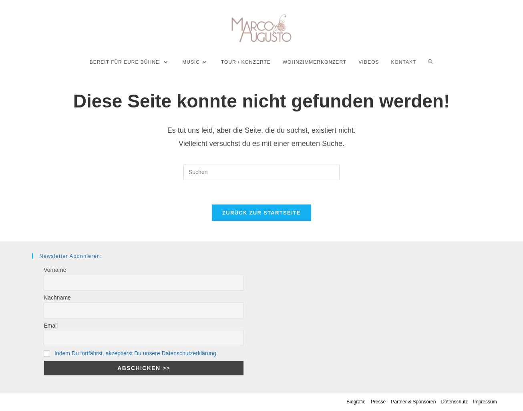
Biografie (355, 402)
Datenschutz (454, 402)
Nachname (57, 297)
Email (51, 325)
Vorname (55, 270)
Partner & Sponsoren (413, 402)
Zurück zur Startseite (261, 213)
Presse (378, 402)
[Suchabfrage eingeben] (261, 172)
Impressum (485, 402)
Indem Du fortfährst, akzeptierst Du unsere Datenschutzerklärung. (136, 353)
